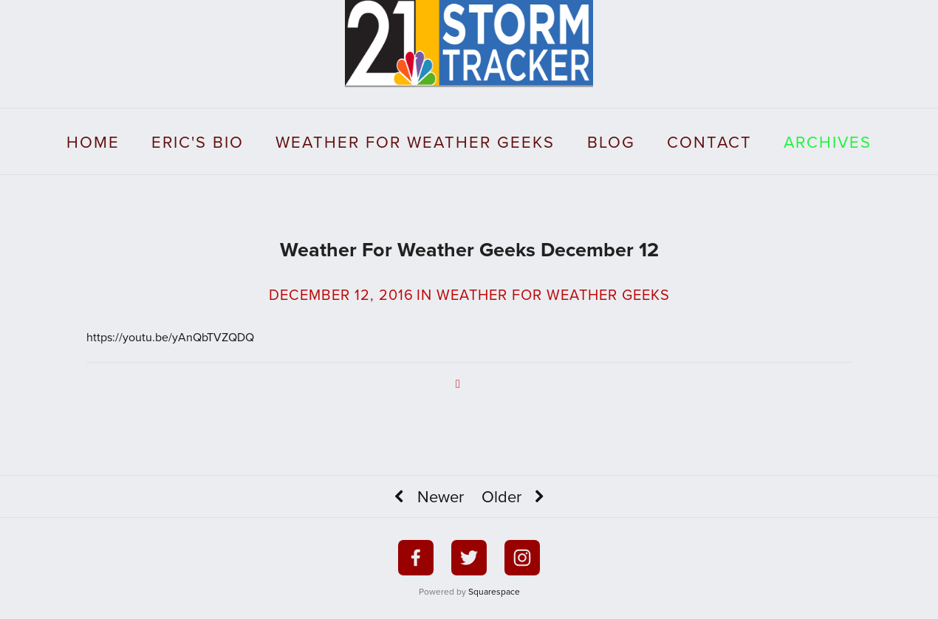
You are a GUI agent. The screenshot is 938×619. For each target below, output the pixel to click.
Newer (426, 497)
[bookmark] (469, 41)
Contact (709, 141)
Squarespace (494, 591)
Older (516, 497)
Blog (611, 141)
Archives (828, 141)
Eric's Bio (197, 141)
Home (93, 141)
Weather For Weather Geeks (415, 141)
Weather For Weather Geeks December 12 (469, 249)
